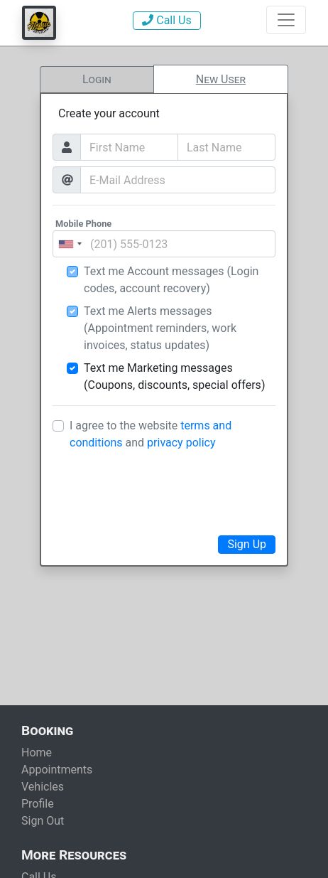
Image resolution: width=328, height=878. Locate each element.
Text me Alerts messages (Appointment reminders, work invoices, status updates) (160, 328)
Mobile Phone (83, 223)
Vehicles (42, 786)
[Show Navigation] (286, 20)
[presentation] (164, 490)
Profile (37, 803)
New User (221, 79)
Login (96, 79)
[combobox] (69, 244)
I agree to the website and (150, 434)
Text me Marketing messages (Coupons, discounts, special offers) (174, 376)
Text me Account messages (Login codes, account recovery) (171, 279)
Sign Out (42, 821)
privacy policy (181, 442)
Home (36, 752)
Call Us (166, 20)
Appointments (56, 769)
